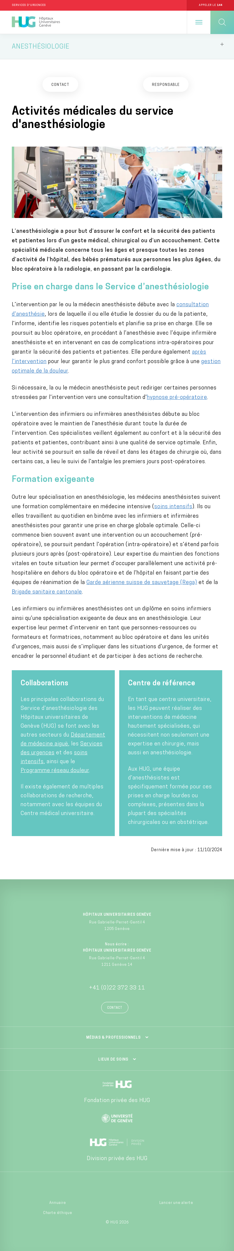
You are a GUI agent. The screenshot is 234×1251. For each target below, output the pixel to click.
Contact (114, 1008)
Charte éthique (57, 1213)
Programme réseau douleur (55, 771)
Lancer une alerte (176, 1203)
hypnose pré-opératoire (177, 398)
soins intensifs (173, 507)
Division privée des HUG (117, 1159)
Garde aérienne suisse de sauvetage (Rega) (141, 583)
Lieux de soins (113, 1060)
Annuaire (57, 1203)
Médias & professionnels (113, 1038)
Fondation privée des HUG (117, 1101)
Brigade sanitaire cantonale (47, 592)
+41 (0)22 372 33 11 (117, 988)
